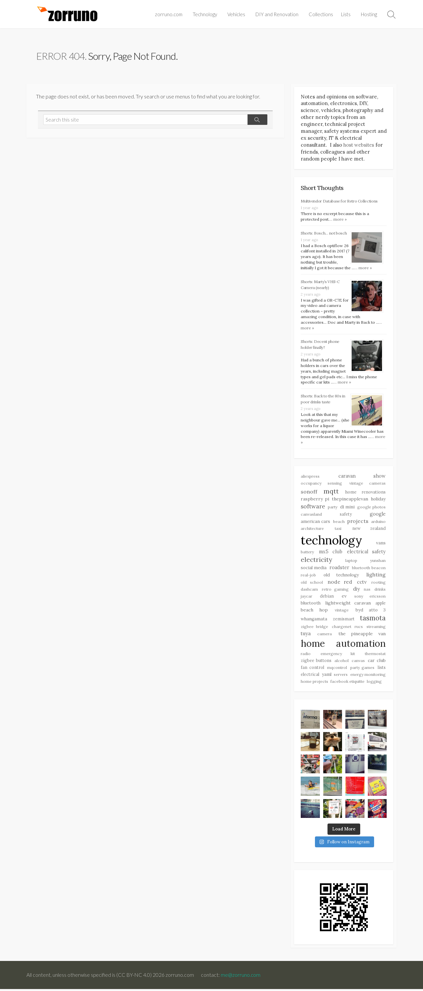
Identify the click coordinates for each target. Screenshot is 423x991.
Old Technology (341, 576)
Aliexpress (310, 477)
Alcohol (341, 662)
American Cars (315, 522)
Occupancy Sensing (321, 484)
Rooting (378, 583)
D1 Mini (347, 508)
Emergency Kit (338, 655)
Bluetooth (311, 604)
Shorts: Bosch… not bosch (324, 233)
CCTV (362, 583)
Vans (381, 544)
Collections (321, 14)
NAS (367, 590)
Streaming (376, 628)
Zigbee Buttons (316, 662)
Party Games (362, 669)
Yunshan (378, 561)
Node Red (340, 583)
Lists (346, 14)
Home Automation (343, 645)
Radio (306, 655)
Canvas (358, 662)
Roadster (339, 569)
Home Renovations (365, 492)
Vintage (342, 611)
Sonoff (309, 492)
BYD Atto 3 (371, 612)
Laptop (351, 561)
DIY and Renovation (276, 14)
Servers (341, 676)
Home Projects (314, 683)
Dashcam (309, 590)
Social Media (314, 569)
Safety (346, 515)
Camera (324, 635)
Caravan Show (362, 477)
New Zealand (369, 529)
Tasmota (373, 619)
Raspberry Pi (315, 500)
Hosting (369, 14)
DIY (356, 590)
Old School (312, 583)
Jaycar (306, 597)
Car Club (377, 662)
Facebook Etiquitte (347, 683)
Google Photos (371, 508)
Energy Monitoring (368, 676)
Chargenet (341, 628)
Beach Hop (314, 612)
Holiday (378, 500)
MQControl (337, 669)
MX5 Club (330, 553)
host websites (359, 145)
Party (332, 508)
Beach (339, 522)
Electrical (310, 676)
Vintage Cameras (367, 484)
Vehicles (236, 14)
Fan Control (312, 669)
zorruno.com (168, 14)
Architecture (312, 529)
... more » (338, 219)
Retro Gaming (335, 590)
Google (378, 515)
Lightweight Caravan (348, 604)
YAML (326, 676)
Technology (205, 14)
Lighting (376, 575)
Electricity (316, 561)
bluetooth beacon (369, 569)
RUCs (359, 628)
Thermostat (375, 655)
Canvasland (311, 515)
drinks (380, 590)
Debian (327, 597)
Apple (380, 604)
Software (313, 507)
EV (344, 598)
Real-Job (308, 576)
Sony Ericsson (370, 597)
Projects (357, 522)
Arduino (378, 522)
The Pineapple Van (362, 635)
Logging (374, 683)
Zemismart (344, 620)
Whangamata (314, 620)
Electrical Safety (366, 553)
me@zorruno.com (241, 977)
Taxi (338, 529)
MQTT (331, 492)
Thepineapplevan (350, 500)
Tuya (306, 635)
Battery (307, 553)
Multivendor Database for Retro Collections (339, 201)
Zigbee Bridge (314, 628)
